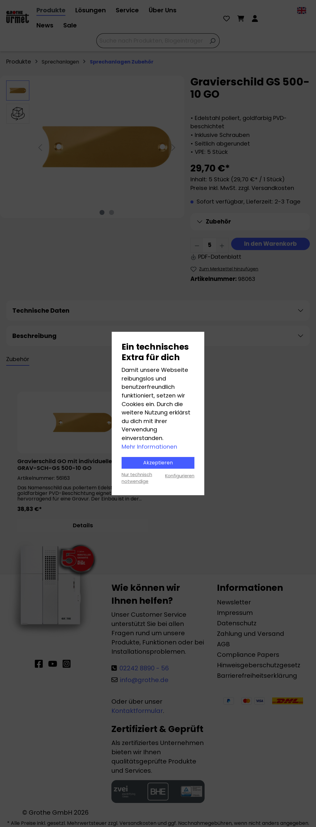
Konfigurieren (179, 476)
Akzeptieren (158, 462)
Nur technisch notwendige (137, 477)
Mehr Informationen (149, 447)
